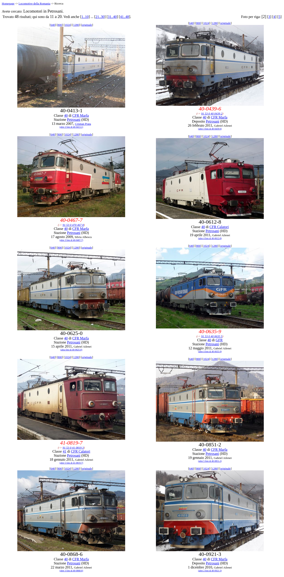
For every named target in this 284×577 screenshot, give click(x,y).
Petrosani (73, 119)
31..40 (112, 17)
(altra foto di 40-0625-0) (71, 349)
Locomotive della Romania (34, 3)
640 (53, 24)
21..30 (99, 17)
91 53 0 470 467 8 (73, 225)
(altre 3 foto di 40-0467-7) (71, 240)
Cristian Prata (83, 124)
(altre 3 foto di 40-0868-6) (71, 570)
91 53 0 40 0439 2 (211, 113)
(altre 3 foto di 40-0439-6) (210, 129)
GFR (219, 340)
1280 (76, 24)
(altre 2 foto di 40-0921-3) (210, 570)
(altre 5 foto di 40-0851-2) (210, 461)
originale (87, 24)
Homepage (8, 3)
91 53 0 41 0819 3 (73, 447)
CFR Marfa (80, 115)
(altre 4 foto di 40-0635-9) (210, 351)
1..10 (85, 17)
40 (66, 115)
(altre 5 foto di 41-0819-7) (71, 463)
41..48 (124, 17)
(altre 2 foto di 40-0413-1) (71, 127)
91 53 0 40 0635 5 (211, 336)
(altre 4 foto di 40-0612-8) (210, 238)
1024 (68, 24)
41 (64, 451)
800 (60, 24)
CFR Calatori (219, 227)
